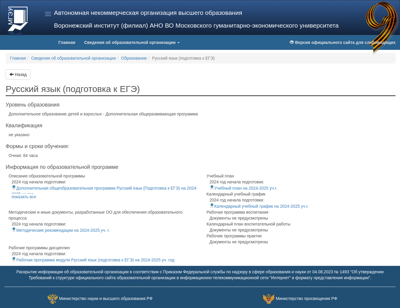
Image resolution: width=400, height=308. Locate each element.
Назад (18, 74)
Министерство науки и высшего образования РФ (105, 298)
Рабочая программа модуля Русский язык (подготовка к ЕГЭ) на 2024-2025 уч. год (93, 260)
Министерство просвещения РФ (306, 298)
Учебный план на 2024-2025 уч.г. (243, 188)
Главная (69, 42)
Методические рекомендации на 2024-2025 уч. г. (60, 230)
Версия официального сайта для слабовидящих (343, 42)
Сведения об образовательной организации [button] (132, 42)
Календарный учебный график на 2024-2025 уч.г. (259, 206)
